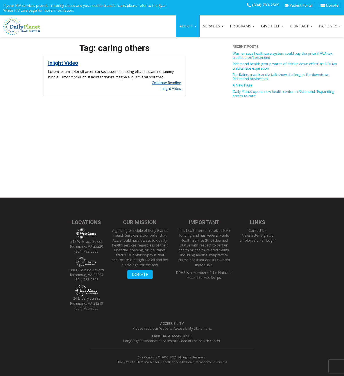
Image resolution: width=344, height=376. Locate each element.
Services (213, 26)
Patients (330, 26)
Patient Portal (298, 5)
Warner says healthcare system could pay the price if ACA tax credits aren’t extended (282, 55)
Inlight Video (63, 63)
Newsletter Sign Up (258, 235)
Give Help (272, 26)
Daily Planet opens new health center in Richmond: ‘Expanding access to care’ (283, 93)
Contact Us (258, 230)
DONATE (140, 274)
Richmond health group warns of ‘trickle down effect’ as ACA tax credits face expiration (285, 65)
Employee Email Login (258, 240)
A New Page (242, 85)
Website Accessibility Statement (185, 328)
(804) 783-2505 (263, 4)
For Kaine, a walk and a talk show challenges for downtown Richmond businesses (281, 76)
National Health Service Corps (209, 275)
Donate (329, 5)
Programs (242, 26)
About (187, 26)
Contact (301, 26)
